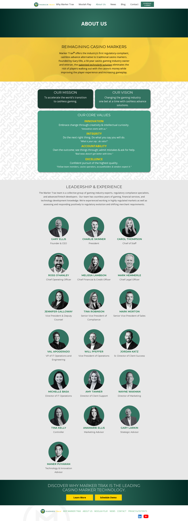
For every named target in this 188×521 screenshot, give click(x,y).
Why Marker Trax (65, 4)
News (113, 4)
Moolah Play (85, 4)
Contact (134, 4)
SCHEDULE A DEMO (147, 4)
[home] (43, 3)
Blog (123, 4)
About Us (101, 4)
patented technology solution (95, 64)
